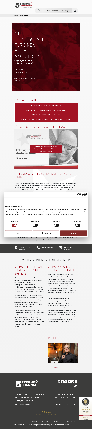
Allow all (73, 233)
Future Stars (33, 421)
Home (16, 16)
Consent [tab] (18, 200)
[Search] (57, 10)
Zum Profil (55, 367)
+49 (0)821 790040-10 (48, 247)
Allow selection (46, 233)
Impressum (57, 421)
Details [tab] (46, 200)
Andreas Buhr (20, 72)
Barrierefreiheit (70, 421)
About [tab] (74, 200)
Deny (18, 233)
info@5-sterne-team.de (22, 404)
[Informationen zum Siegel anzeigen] (85, 417)
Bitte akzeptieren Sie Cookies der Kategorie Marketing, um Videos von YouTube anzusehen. (46, 149)
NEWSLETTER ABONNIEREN (65, 405)
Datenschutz (46, 421)
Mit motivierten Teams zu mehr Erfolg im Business (28, 270)
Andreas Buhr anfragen (68, 248)
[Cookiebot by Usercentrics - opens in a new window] (78, 194)
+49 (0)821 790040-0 (23, 400)
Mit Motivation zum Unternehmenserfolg (62, 268)
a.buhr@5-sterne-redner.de (24, 248)
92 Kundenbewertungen (85, 414)
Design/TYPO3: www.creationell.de (61, 425)
